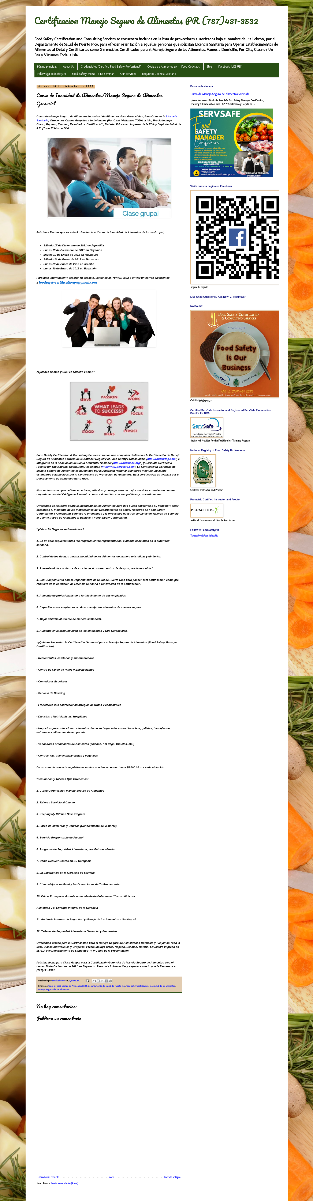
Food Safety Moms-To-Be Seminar (93, 74)
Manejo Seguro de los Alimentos (53, 989)
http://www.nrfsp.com (161, 459)
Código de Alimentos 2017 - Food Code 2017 (173, 66)
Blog (209, 66)
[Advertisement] (109, 1144)
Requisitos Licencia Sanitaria (159, 74)
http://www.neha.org (126, 463)
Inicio (111, 1177)
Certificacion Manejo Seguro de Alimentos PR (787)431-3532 (146, 20)
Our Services (128, 74)
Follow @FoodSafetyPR (51, 74)
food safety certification (137, 986)
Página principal (47, 66)
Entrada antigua (172, 1177)
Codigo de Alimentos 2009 (74, 986)
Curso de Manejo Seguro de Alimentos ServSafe (219, 94)
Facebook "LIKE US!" (230, 66)
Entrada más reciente (48, 1177)
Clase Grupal (54, 986)
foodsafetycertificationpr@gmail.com (68, 282)
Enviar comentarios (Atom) (64, 1183)
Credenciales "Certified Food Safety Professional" (111, 66)
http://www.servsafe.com (118, 466)
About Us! (68, 66)
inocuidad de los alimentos (162, 986)
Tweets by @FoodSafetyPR (203, 535)
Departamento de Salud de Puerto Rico (106, 986)
